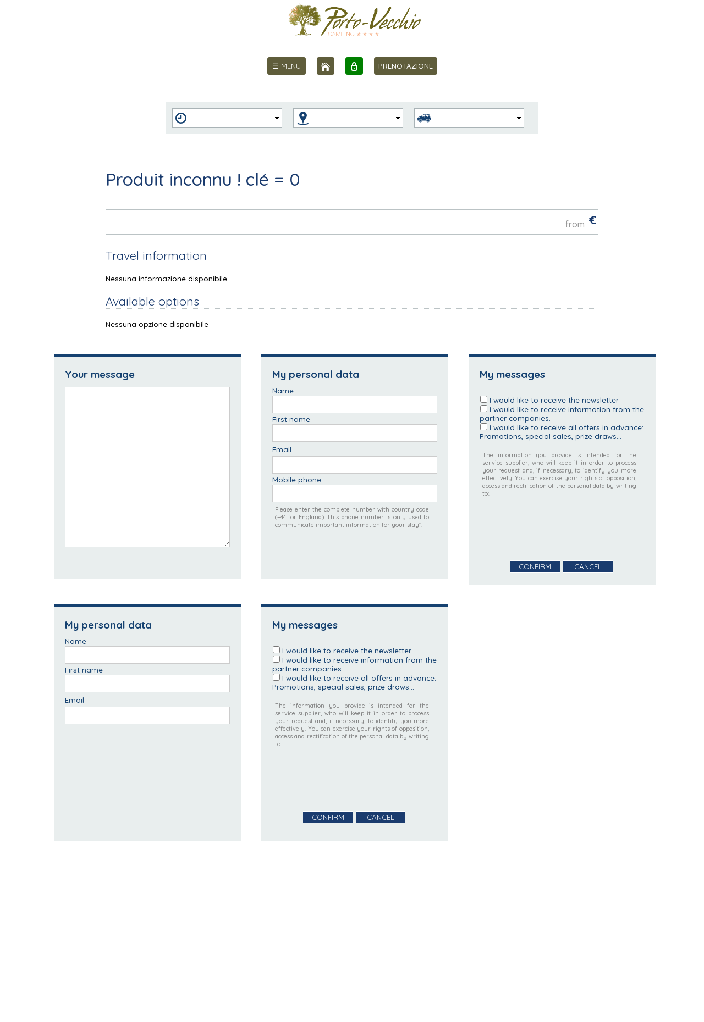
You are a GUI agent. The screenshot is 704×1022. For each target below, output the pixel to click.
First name (291, 419)
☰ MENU (286, 66)
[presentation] (563, 529)
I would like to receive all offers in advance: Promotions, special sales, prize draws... (562, 432)
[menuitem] (286, 66)
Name (283, 390)
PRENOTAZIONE (405, 66)
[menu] (286, 66)
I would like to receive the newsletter (554, 400)
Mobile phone (296, 479)
